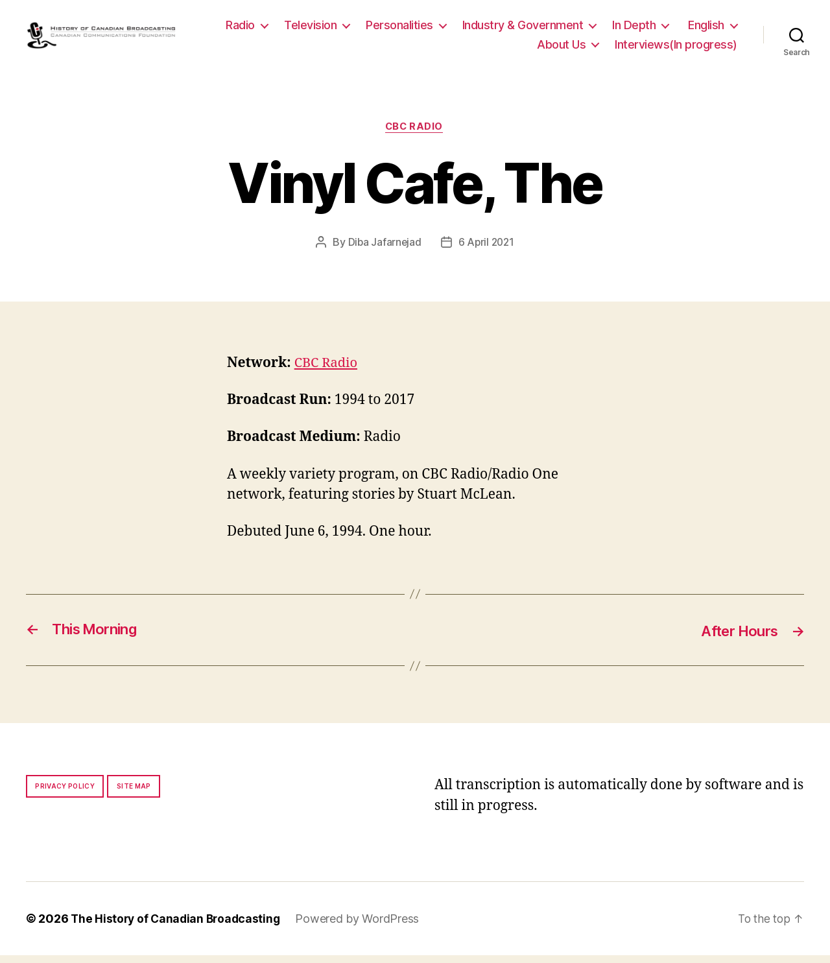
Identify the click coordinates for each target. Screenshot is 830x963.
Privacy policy (65, 794)
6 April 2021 (487, 249)
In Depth (702, 28)
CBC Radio (415, 134)
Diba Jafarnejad (383, 249)
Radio (309, 28)
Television (379, 28)
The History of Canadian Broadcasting (178, 926)
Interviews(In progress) (676, 47)
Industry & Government (591, 28)
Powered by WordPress (363, 926)
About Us (561, 47)
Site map (134, 794)
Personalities (468, 28)
